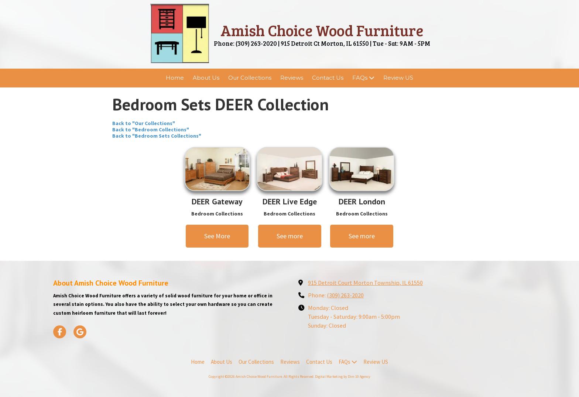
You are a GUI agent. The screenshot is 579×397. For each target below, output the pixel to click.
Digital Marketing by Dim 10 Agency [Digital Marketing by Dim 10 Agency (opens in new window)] (342, 376)
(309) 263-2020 (345, 295)
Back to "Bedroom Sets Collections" (156, 135)
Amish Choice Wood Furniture (322, 30)
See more (290, 236)
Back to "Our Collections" (143, 123)
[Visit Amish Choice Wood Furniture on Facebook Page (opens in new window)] (59, 331)
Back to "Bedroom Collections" (150, 129)
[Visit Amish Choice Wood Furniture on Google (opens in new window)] (79, 331)
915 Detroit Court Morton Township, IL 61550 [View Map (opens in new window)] (365, 282)
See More (217, 236)
